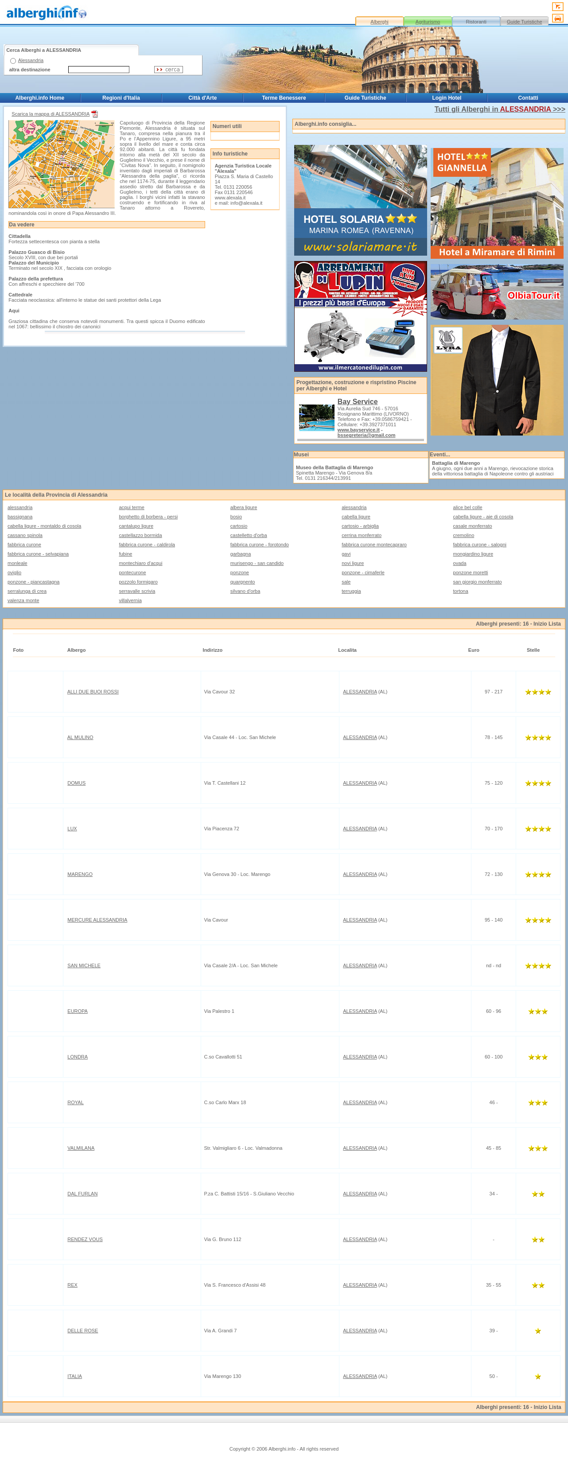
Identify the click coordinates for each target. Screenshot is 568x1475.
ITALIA (74, 1376)
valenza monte (23, 600)
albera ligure (243, 507)
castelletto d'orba (248, 535)
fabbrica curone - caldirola (147, 544)
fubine (125, 554)
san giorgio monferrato (477, 581)
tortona (460, 591)
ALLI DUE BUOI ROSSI (93, 691)
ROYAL (75, 1102)
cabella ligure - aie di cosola (483, 516)
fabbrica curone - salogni (479, 544)
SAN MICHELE (84, 965)
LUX (72, 828)
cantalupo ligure (136, 526)
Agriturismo (428, 21)
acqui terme (131, 507)
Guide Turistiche (524, 21)
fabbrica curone (24, 544)
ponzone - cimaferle (363, 572)
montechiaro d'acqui (140, 563)
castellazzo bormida (140, 535)
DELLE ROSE (82, 1330)
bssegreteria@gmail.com (367, 435)
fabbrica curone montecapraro (374, 544)
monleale (17, 563)
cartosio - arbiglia (360, 526)
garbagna (240, 554)
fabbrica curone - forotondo (259, 544)
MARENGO (80, 874)
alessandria (20, 507)
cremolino (464, 535)
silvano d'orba (245, 591)
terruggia (351, 591)
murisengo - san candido (257, 563)
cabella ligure (356, 516)
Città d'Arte (202, 98)
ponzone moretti (470, 572)
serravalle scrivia (137, 591)
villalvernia (130, 600)
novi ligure (353, 563)
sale (346, 581)
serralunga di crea (27, 591)
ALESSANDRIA (360, 691)
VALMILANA (80, 1148)
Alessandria (30, 60)
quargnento (242, 581)
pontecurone (132, 572)
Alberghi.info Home (39, 98)
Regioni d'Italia (121, 98)
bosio (236, 516)
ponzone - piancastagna (33, 581)
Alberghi (379, 21)
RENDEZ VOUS (84, 1239)
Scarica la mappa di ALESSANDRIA (56, 114)
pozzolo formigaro (138, 581)
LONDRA (77, 1056)
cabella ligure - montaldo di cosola (44, 526)
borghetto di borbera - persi (148, 516)
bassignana (20, 516)
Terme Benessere (284, 98)
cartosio (239, 526)
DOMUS (76, 783)
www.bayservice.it (359, 429)
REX (72, 1285)
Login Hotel (446, 98)
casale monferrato (472, 526)
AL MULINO (80, 737)
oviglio (14, 572)
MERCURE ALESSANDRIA (97, 919)
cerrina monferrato (361, 535)
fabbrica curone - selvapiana (38, 554)
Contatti (528, 98)
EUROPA (77, 1011)
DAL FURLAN (82, 1193)
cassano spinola (25, 535)
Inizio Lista (547, 624)
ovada (460, 563)
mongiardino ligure (473, 554)
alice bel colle (467, 507)
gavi (346, 554)
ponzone (239, 572)
